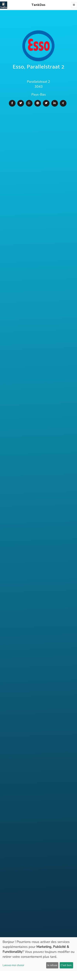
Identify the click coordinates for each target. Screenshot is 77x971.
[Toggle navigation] (74, 5)
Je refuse (52, 965)
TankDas (37, 5)
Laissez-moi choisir (13, 965)
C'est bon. (66, 965)
